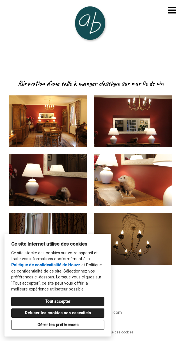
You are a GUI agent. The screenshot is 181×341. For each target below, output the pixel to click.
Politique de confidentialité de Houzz (45, 265)
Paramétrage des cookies (113, 332)
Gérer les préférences (58, 324)
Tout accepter (57, 301)
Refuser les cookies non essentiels (58, 313)
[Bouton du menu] (172, 10)
